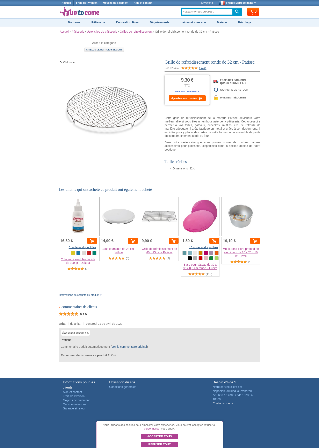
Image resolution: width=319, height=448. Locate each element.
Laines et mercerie (193, 22)
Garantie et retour (74, 408)
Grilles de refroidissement (104, 49)
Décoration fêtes (127, 22)
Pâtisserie (98, 22)
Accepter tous (159, 436)
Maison (222, 22)
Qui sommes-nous (74, 404)
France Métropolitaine (237, 2)
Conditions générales (122, 387)
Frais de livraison (86, 2)
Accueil (66, 2)
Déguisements (159, 22)
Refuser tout (159, 444)
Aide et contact (143, 2)
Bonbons (74, 22)
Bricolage (244, 22)
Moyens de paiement (115, 2)
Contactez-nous (223, 403)
